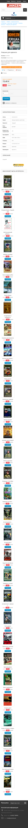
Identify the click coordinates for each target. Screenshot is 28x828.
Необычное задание (7, 399)
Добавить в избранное (11, 103)
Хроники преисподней (7, 440)
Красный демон (8, 667)
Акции (8, 1)
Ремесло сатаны (8, 748)
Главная (3, 21)
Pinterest (18, 70)
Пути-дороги (8, 626)
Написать (13, 1)
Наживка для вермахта (8, 338)
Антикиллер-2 (7, 542)
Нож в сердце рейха (8, 275)
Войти (24, 1)
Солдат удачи (7, 708)
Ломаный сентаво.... (8, 501)
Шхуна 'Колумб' (8, 419)
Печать (5, 73)
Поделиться (11, 70)
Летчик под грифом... (7, 358)
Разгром (8, 789)
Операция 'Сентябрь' (7, 481)
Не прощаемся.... (7, 522)
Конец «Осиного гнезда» (7, 728)
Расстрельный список (7, 769)
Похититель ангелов (8, 646)
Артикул (3, 55)
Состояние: (4, 57)
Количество (5, 91)
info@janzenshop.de (11, 818)
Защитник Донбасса (8, 563)
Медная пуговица (7, 254)
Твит (3, 70)
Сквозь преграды (7, 460)
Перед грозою (7, 379)
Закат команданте (7, 687)
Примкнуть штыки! (8, 583)
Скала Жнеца (7, 295)
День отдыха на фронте (8, 189)
